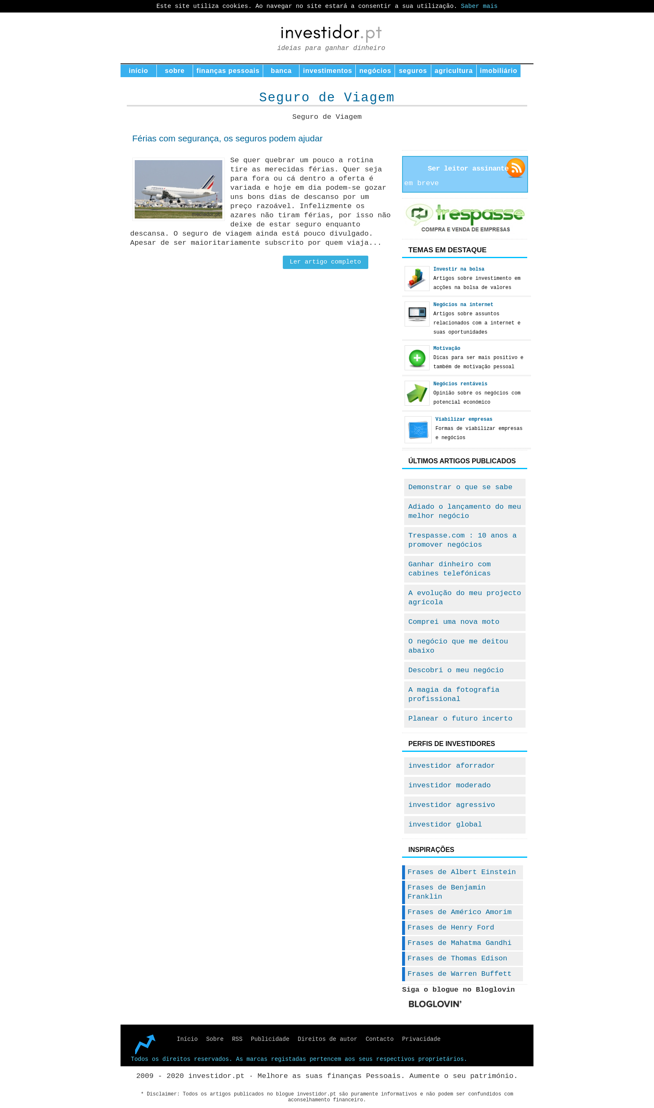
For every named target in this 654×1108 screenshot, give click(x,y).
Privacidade (421, 1039)
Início (187, 1039)
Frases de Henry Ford (450, 928)
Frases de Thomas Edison (457, 958)
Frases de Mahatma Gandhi (459, 943)
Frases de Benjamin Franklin (446, 892)
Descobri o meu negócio (456, 670)
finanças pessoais (227, 70)
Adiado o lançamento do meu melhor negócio (464, 511)
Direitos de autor (327, 1039)
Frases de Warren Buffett (459, 974)
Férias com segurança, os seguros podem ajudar (227, 138)
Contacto (380, 1039)
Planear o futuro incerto (460, 719)
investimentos (327, 70)
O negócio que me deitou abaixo (458, 646)
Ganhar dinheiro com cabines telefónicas (449, 569)
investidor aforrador (451, 766)
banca (281, 70)
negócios (375, 70)
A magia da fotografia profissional (453, 694)
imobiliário (499, 70)
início (138, 70)
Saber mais (479, 6)
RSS (237, 1039)
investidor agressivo (451, 805)
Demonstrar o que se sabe (460, 487)
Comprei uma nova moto (453, 622)
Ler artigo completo (325, 262)
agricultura (454, 70)
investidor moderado (449, 785)
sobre (175, 70)
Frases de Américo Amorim (459, 912)
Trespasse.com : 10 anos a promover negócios (462, 540)
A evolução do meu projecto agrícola (464, 597)
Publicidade (270, 1039)
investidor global (445, 825)
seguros (413, 70)
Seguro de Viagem (327, 97)
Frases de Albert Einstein (461, 872)
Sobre (215, 1039)
